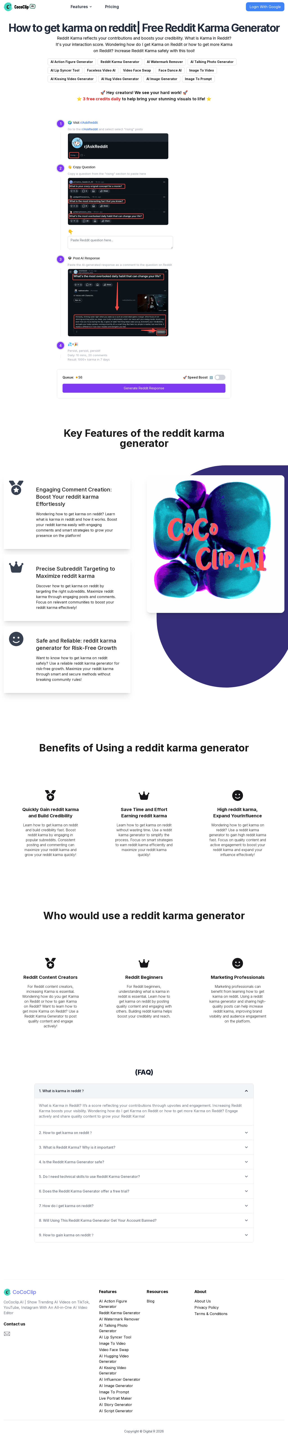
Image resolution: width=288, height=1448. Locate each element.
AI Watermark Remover (119, 1319)
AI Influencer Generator (119, 1379)
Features (81, 6)
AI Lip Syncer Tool (115, 1337)
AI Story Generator (115, 1404)
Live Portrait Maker (115, 1398)
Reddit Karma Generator (119, 1313)
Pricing (112, 6)
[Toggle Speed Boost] (220, 377)
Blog (150, 1301)
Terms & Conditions (210, 1313)
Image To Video (112, 1343)
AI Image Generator (116, 1385)
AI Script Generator (116, 1411)
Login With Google (265, 6)
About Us (202, 1301)
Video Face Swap (114, 1349)
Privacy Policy (206, 1307)
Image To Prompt (114, 1392)
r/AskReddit (89, 122)
